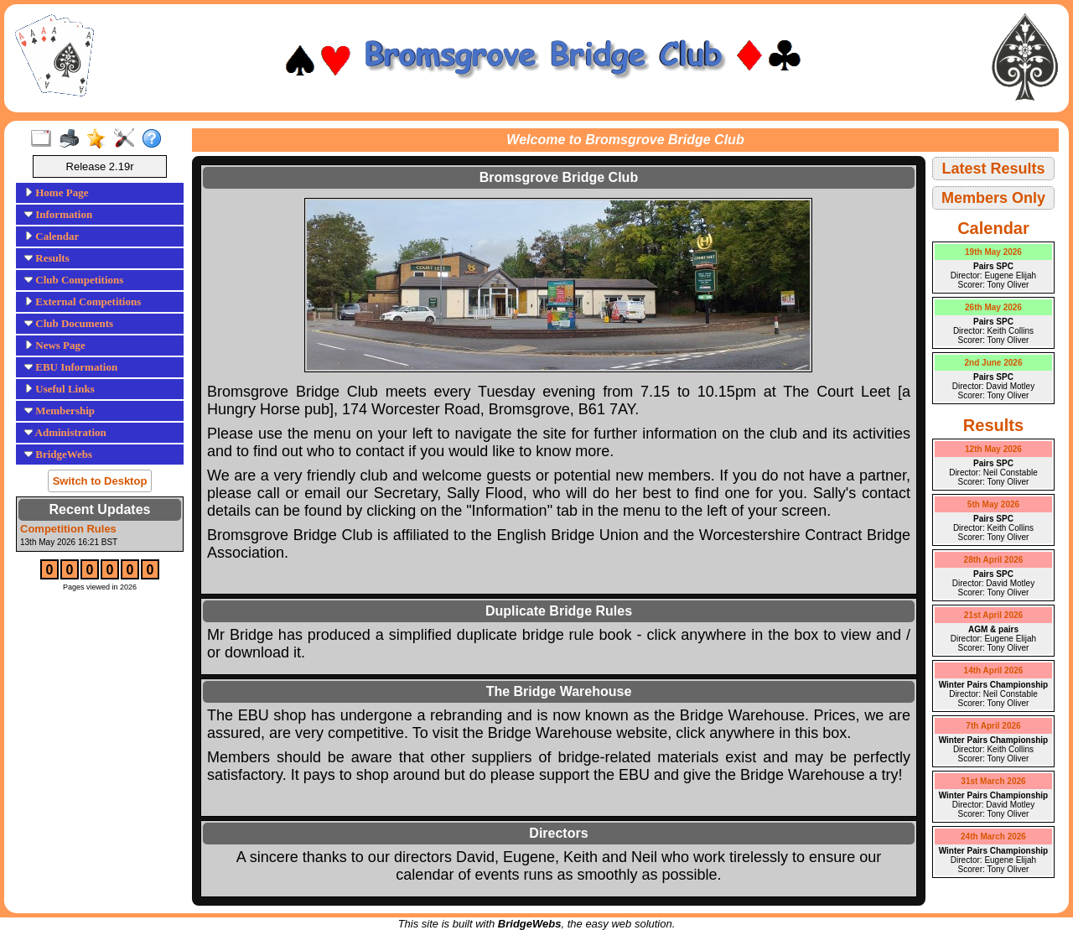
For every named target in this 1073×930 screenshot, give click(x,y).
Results (47, 258)
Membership (59, 410)
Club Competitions (73, 279)
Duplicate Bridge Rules (558, 611)
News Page (55, 345)
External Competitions (82, 301)
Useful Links (59, 388)
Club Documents (68, 323)
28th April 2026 (994, 559)
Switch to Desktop (100, 481)
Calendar (51, 236)
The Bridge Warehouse (559, 691)
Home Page (56, 192)
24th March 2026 (993, 836)
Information (58, 214)
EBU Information (70, 367)
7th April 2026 (993, 725)
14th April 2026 (994, 670)
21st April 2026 (993, 615)
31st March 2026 (993, 781)
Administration (65, 432)
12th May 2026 (993, 449)
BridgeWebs (58, 454)
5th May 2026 (993, 504)
